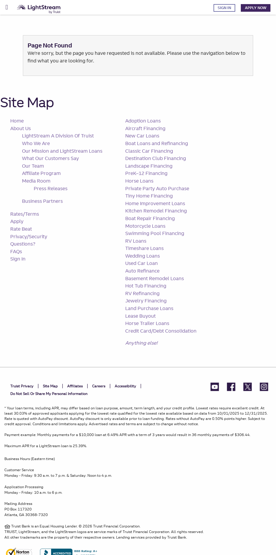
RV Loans (135, 241)
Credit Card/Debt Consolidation (161, 331)
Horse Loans (139, 181)
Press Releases (50, 188)
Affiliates (75, 386)
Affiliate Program (41, 173)
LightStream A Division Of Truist (58, 136)
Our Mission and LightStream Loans (62, 151)
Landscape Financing (148, 166)
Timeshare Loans (144, 248)
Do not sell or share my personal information (48, 393)
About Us (20, 128)
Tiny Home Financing (149, 196)
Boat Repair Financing (150, 218)
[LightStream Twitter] (247, 388)
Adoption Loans (143, 121)
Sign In (224, 8)
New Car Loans (142, 136)
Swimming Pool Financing (154, 233)
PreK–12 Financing (146, 173)
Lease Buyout (140, 316)
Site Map (27, 102)
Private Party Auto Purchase (157, 188)
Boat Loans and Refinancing (156, 143)
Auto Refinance (142, 271)
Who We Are (36, 143)
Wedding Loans (142, 256)
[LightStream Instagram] (264, 388)
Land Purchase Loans (149, 308)
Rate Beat (21, 229)
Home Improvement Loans (155, 203)
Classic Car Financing (149, 151)
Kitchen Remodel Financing (156, 211)
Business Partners (42, 201)
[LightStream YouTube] (214, 388)
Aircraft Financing (145, 128)
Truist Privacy (21, 386)
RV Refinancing (142, 293)
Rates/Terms (24, 214)
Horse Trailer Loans (147, 323)
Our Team (33, 166)
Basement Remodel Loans (154, 278)
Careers (98, 386)
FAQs (16, 251)
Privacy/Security (28, 236)
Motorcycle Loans (145, 226)
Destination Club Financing (155, 158)
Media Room (36, 181)
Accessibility (125, 386)
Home (17, 121)
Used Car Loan (141, 263)
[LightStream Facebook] (231, 388)
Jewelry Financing (146, 301)
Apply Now (255, 8)
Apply (16, 221)
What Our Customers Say (50, 158)
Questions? (22, 244)
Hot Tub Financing (145, 286)
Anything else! (141, 343)
